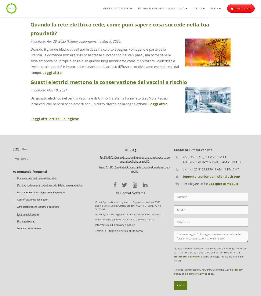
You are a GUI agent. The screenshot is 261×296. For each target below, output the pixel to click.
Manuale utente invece (29, 228)
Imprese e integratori (28, 214)
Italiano (20, 159)
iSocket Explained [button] (117, 8)
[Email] (211, 209)
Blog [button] (216, 8)
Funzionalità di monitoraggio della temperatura (41, 192)
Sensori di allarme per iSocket (32, 199)
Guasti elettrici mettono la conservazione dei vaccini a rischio (108, 82)
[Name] (211, 197)
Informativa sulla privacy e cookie (115, 225)
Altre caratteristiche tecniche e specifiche (38, 207)
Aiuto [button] (199, 8)
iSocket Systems (132, 193)
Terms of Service (197, 273)
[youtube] (135, 185)
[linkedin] (145, 185)
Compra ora (240, 8)
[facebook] (115, 185)
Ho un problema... (26, 221)
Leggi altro (52, 72)
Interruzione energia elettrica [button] (162, 8)
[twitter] (124, 185)
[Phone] (211, 222)
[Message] (211, 236)
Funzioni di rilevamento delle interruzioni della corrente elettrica (50, 185)
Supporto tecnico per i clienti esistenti (211, 176)
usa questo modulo (223, 184)
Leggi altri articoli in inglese (54, 118)
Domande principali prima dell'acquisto (37, 178)
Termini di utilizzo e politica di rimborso (119, 231)
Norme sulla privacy (186, 256)
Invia (180, 285)
